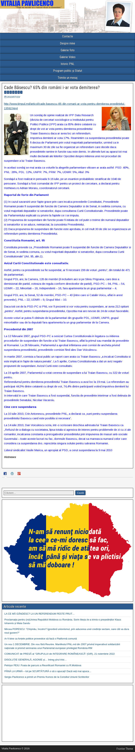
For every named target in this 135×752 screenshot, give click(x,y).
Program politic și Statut (67, 71)
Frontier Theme (125, 748)
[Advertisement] (67, 713)
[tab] (5, 474)
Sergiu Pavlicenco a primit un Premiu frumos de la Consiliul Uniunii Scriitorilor (46, 677)
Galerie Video (67, 57)
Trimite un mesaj (67, 78)
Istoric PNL (67, 64)
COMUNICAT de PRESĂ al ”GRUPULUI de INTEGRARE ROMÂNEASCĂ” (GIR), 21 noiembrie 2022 (59, 653)
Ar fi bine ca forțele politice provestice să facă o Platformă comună (40, 638)
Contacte (67, 36)
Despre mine (67, 43)
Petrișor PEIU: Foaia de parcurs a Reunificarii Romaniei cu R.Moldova (42, 665)
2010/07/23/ (13, 96)
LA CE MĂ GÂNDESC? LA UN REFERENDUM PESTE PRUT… (39, 613)
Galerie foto (68, 50)
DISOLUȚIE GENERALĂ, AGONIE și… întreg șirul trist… (35, 659)
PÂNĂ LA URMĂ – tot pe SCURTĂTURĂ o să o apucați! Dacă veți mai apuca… (47, 671)
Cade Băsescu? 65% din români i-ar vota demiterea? (52, 87)
